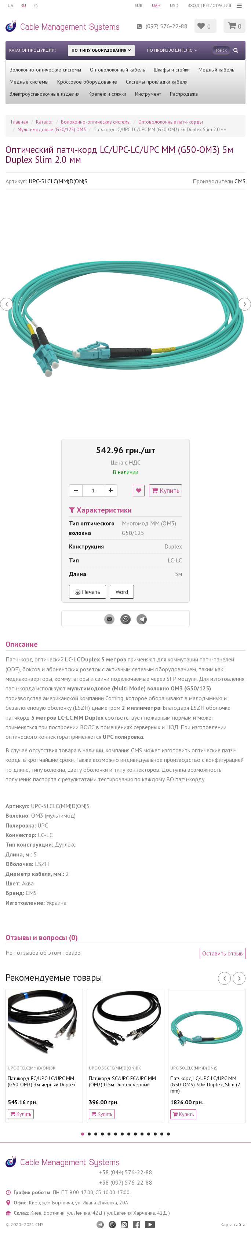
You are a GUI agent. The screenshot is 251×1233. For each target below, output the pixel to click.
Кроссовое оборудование (87, 81)
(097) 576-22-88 (167, 26)
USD (174, 5)
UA (10, 5)
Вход (194, 5)
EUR (138, 5)
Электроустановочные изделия (45, 94)
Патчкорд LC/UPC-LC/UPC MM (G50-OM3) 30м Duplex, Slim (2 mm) (205, 1084)
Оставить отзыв (222, 953)
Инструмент (148, 94)
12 (155, 1134)
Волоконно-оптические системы (45, 69)
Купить (165, 490)
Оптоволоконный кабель (117, 69)
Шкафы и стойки (172, 69)
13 (161, 1134)
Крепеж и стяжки (107, 94)
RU (23, 5)
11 (148, 1134)
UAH (156, 5)
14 (168, 1134)
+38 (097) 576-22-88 (125, 1182)
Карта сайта (233, 1224)
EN (36, 5)
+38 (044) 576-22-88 (125, 1172)
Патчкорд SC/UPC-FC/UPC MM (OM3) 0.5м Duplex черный (122, 1081)
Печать (87, 591)
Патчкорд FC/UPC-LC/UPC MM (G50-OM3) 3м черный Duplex (42, 1081)
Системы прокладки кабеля (157, 81)
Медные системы (29, 81)
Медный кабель (216, 69)
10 (142, 1134)
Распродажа (184, 94)
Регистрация (217, 5)
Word (122, 591)
